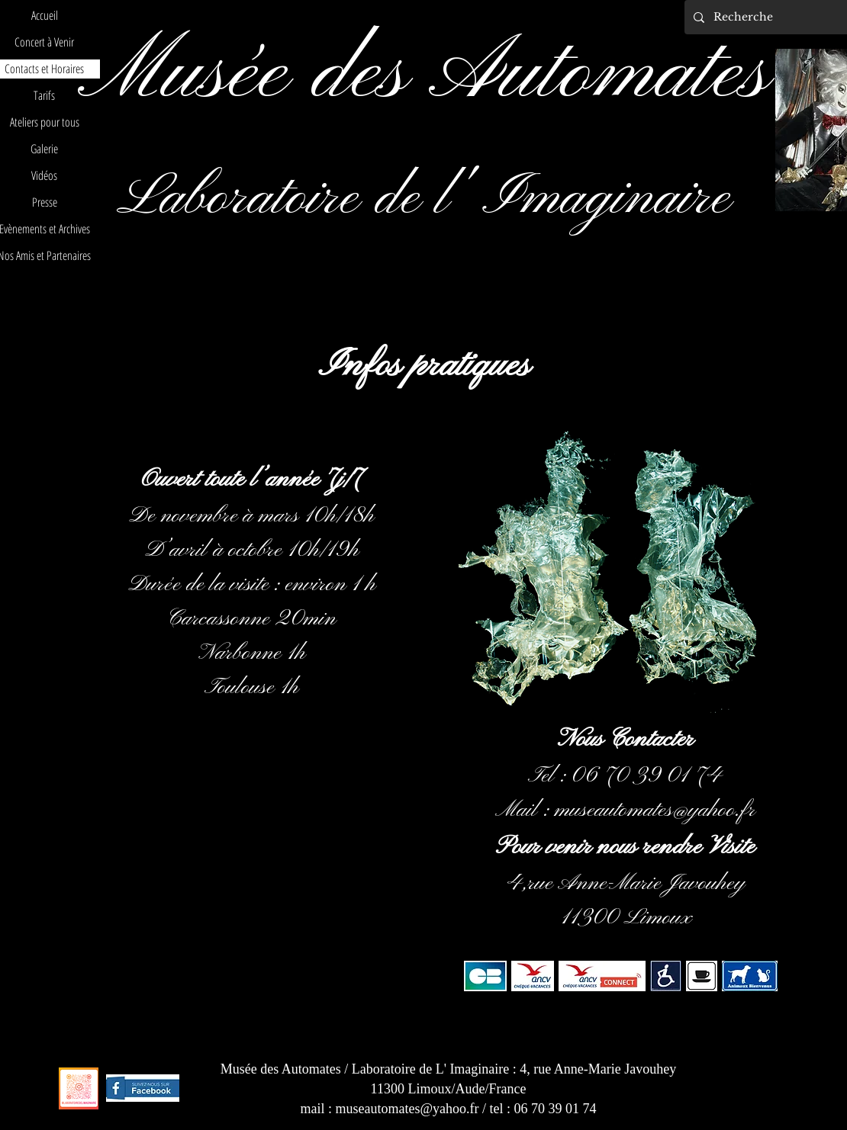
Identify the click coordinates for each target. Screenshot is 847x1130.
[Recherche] (772, 17)
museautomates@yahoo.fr (654, 810)
